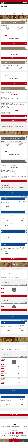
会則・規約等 (20, 435)
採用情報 (10, 435)
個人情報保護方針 (16, 436)
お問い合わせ (24, 435)
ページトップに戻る (13, 430)
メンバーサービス (25, 2)
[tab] (4, 14)
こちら (14, 277)
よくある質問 (11, 436)
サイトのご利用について (15, 435)
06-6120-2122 (14, 417)
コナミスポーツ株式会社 (5, 435)
